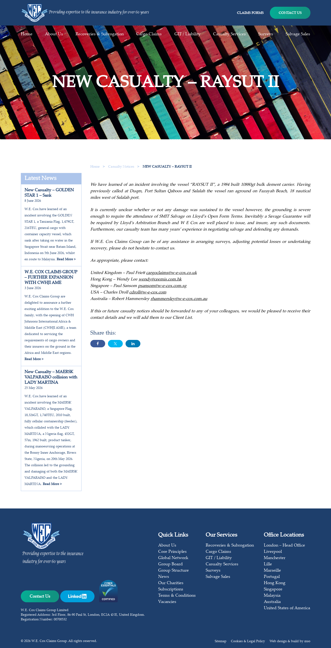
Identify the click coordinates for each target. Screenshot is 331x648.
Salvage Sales (298, 34)
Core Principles (172, 552)
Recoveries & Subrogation (100, 34)
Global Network (173, 558)
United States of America (287, 608)
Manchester (274, 558)
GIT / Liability (187, 34)
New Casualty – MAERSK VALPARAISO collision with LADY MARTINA (51, 377)
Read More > (66, 259)
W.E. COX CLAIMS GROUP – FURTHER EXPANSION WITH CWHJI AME (51, 277)
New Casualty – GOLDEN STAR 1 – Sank (49, 193)
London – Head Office (284, 546)
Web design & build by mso (290, 641)
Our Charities (170, 583)
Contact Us (290, 13)
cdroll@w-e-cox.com (147, 294)
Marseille (272, 571)
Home (26, 34)
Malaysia (272, 596)
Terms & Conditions (177, 596)
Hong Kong (274, 583)
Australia (272, 602)
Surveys (265, 34)
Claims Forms (250, 13)
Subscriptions (170, 589)
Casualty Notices (121, 167)
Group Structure (173, 571)
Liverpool (273, 552)
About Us (54, 34)
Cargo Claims (149, 34)
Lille (268, 564)
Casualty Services (229, 34)
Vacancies (167, 602)
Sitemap (220, 641)
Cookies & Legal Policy (248, 641)
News (163, 577)
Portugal (272, 577)
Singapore (273, 589)
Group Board (170, 564)
